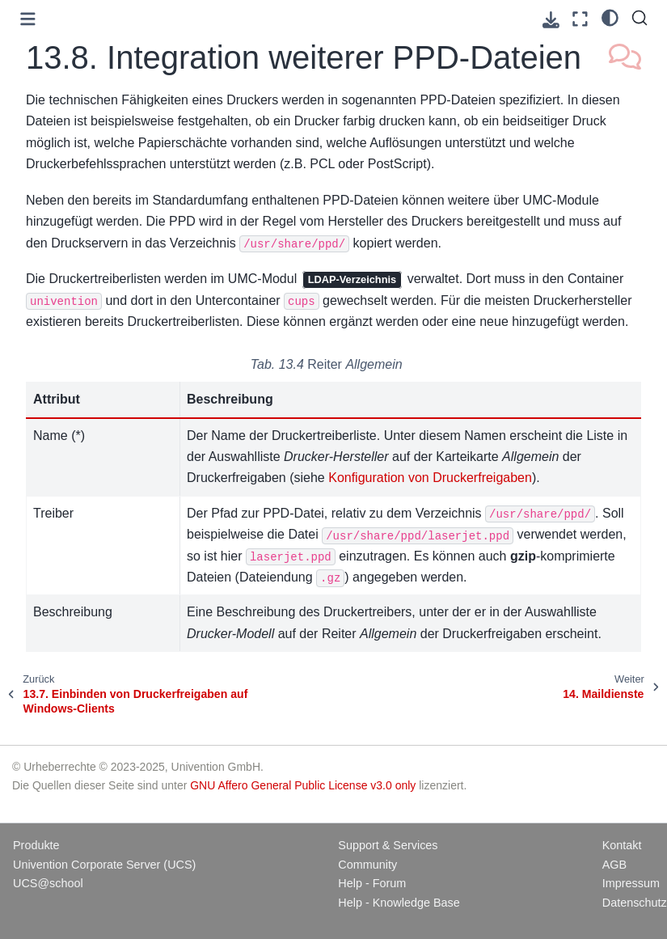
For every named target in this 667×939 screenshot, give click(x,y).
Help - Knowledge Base (398, 902)
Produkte (36, 845)
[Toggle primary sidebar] (28, 19)
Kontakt (622, 845)
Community (367, 864)
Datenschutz (634, 902)
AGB (614, 864)
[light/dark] (610, 17)
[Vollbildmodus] (580, 19)
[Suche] (639, 17)
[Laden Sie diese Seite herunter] (551, 19)
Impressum (631, 883)
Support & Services (387, 845)
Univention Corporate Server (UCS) (104, 864)
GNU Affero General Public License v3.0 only (303, 785)
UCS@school (48, 883)
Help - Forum (372, 883)
